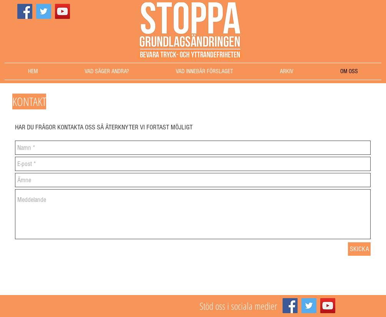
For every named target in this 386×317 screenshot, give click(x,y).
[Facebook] (24, 11)
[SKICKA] (359, 249)
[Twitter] (43, 11)
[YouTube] (62, 11)
